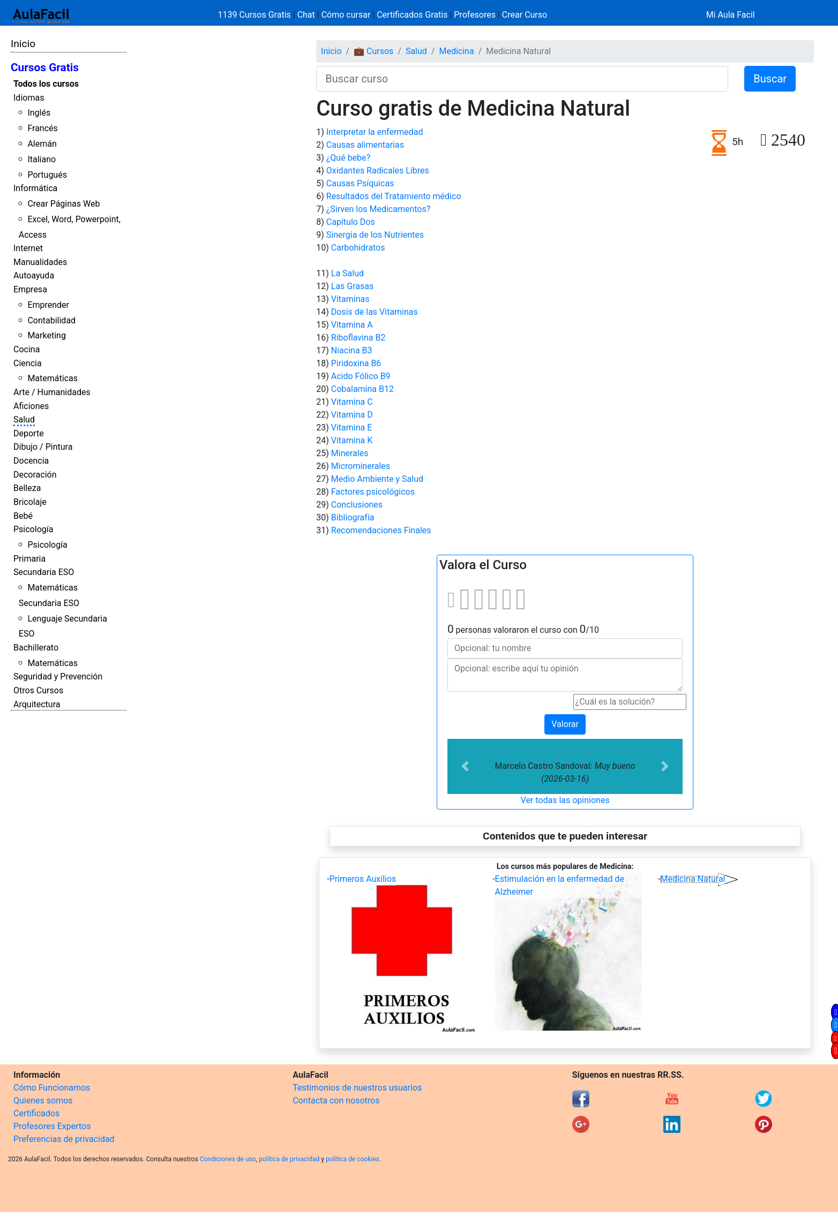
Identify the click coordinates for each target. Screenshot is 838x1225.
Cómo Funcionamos (51, 1088)
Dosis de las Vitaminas (374, 312)
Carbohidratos (358, 248)
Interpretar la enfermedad (374, 132)
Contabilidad (51, 320)
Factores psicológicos (373, 492)
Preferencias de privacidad (64, 1139)
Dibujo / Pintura (42, 447)
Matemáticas (52, 378)
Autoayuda (33, 275)
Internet (28, 248)
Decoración (35, 475)
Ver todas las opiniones (565, 800)
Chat (306, 15)
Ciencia (27, 363)
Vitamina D (352, 415)
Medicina (456, 51)
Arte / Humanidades (52, 392)
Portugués (47, 175)
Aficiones (31, 406)
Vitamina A (352, 325)
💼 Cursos (373, 51)
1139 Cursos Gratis (255, 15)
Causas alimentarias (365, 145)
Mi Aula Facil (730, 15)
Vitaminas (350, 299)
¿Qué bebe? (348, 158)
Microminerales (360, 466)
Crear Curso (524, 15)
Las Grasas (352, 286)
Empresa (30, 289)
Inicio (23, 43)
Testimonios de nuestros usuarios (357, 1088)
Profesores (475, 15)
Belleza (27, 488)
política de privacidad (289, 1159)
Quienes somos (43, 1100)
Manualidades (40, 262)
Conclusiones (357, 505)
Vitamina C (352, 402)
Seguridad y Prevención (57, 676)
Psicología (33, 529)
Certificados (36, 1113)
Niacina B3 (351, 350)
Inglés (38, 113)
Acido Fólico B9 (361, 376)
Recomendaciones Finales (381, 530)
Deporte (28, 433)
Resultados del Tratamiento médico (393, 196)
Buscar (770, 78)
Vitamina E (351, 427)
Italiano (41, 159)
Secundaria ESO (43, 572)
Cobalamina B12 (362, 389)
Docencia (31, 461)
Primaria (29, 559)
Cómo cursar (346, 15)
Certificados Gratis (412, 15)
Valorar (565, 724)
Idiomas (28, 98)
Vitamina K (351, 440)
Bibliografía (353, 517)
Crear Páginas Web (63, 204)
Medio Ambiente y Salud (377, 479)
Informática (35, 188)
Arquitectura (36, 704)
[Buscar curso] (522, 79)
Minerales (350, 453)
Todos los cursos (46, 84)
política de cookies (352, 1159)
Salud (24, 419)
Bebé (23, 516)
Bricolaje (30, 502)
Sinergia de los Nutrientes (375, 235)
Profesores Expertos (52, 1126)
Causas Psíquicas (360, 183)
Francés (42, 128)
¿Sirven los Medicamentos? (378, 209)
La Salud (347, 273)
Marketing (46, 335)
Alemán (41, 144)
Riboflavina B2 (358, 337)
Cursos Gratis (45, 67)
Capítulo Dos (350, 222)
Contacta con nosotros (336, 1100)
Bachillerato (35, 647)
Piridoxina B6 (356, 363)
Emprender (48, 305)
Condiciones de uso (228, 1159)
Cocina (26, 349)
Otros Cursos (38, 690)
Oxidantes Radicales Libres (377, 170)
